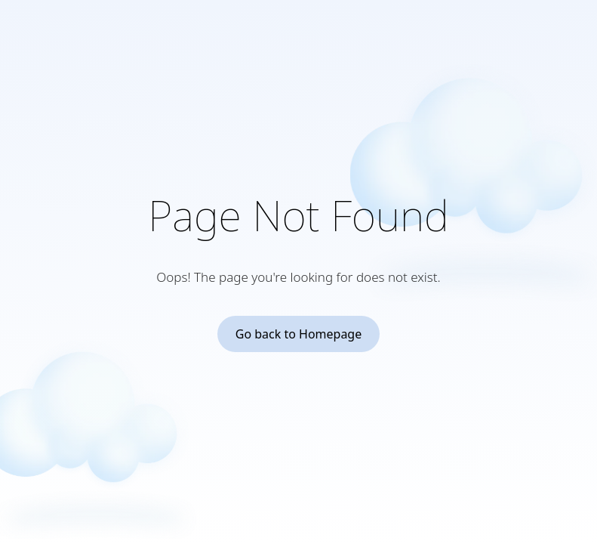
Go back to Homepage (298, 334)
